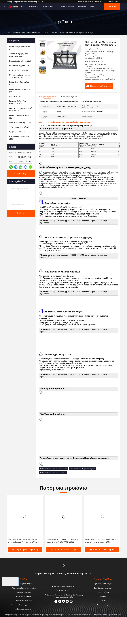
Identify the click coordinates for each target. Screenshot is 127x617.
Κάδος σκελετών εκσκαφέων (30, 33)
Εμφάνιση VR (33, 6)
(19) (19, 66)
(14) (20, 122)
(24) (19, 76)
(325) (19, 138)
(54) (20, 109)
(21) (15, 96)
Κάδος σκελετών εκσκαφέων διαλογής (52, 473)
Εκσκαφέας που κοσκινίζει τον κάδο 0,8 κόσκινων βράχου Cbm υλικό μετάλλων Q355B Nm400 (22, 541)
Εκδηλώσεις (82, 6)
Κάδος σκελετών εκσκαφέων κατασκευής (53, 469)
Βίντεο (23, 6)
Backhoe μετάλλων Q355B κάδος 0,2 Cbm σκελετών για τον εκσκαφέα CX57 (101, 541)
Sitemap (103, 600)
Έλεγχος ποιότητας (103, 592)
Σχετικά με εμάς (47, 6)
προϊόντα (15, 33)
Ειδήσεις (103, 596)
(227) (18, 55)
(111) (19, 48)
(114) (20, 61)
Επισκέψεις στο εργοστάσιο (103, 588)
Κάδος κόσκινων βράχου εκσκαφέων (83, 469)
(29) (19, 90)
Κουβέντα (112, 6)
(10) (19, 127)
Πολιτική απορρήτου (103, 605)
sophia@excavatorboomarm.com (90, 1)
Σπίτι (4, 6)
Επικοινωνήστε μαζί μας (66, 6)
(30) (18, 102)
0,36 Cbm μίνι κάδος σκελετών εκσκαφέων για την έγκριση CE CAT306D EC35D (62, 541)
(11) (20, 70)
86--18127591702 (113, 1)
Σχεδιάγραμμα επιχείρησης (103, 584)
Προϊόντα (14, 6)
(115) (19, 83)
